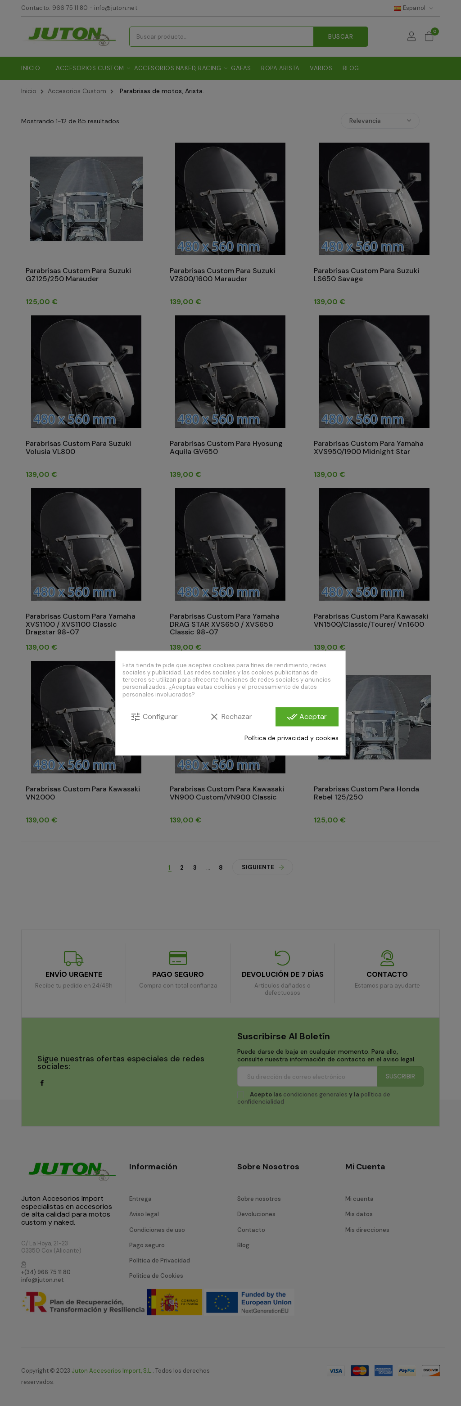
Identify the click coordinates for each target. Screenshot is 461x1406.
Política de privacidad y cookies (291, 737)
